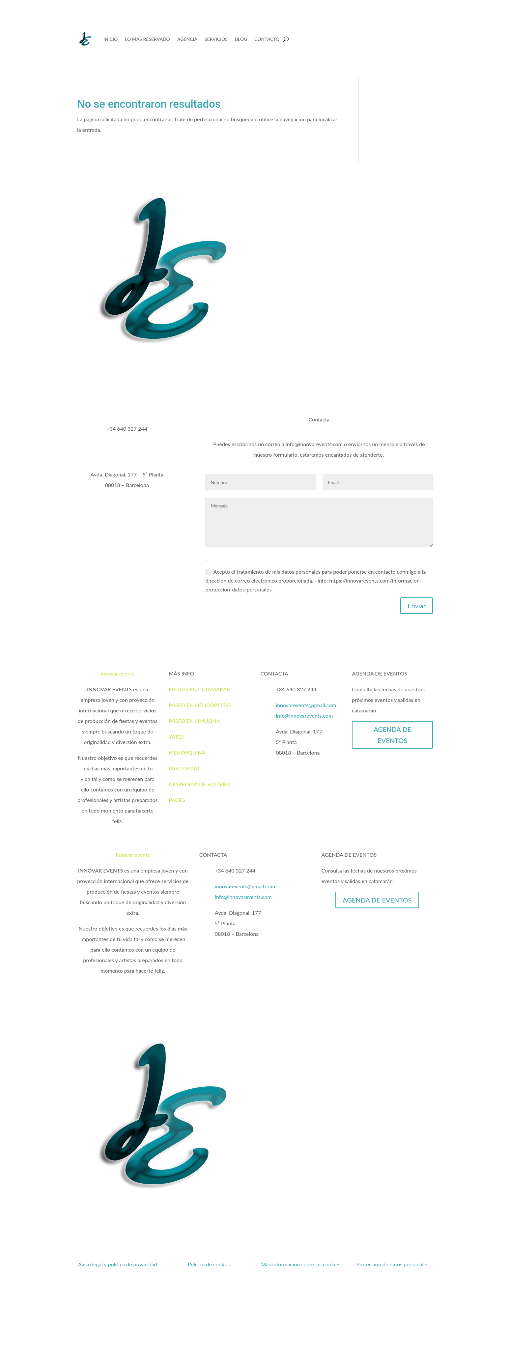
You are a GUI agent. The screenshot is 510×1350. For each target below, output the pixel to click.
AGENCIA (187, 39)
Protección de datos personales (392, 1264)
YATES (176, 736)
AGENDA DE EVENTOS (392, 734)
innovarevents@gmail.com (306, 705)
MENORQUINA (187, 752)
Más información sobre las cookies (301, 1264)
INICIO (110, 39)
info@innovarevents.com (304, 715)
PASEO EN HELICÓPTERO (200, 705)
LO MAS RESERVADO (147, 39)
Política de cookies (209, 1264)
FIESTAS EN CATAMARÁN (200, 689)
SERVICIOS (216, 39)
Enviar (417, 606)
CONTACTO (266, 39)
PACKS (177, 800)
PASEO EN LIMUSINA (194, 721)
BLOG (241, 39)
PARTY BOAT (184, 768)
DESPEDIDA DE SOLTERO (199, 784)
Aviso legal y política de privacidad (117, 1264)
